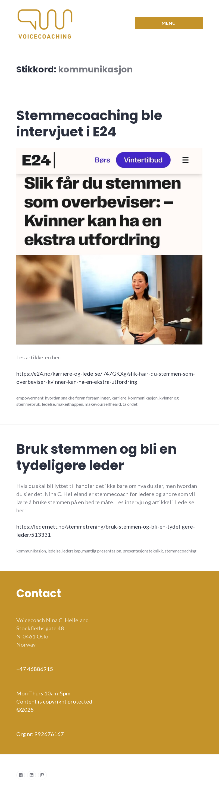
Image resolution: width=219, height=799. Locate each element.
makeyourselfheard (103, 404)
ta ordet (130, 404)
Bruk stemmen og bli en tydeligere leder (96, 457)
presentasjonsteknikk (143, 550)
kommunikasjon (143, 397)
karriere (118, 397)
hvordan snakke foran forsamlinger (77, 397)
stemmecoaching (180, 550)
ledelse (48, 404)
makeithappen (70, 404)
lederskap (71, 550)
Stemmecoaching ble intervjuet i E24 (89, 123)
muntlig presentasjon (101, 550)
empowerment (29, 397)
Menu (169, 22)
